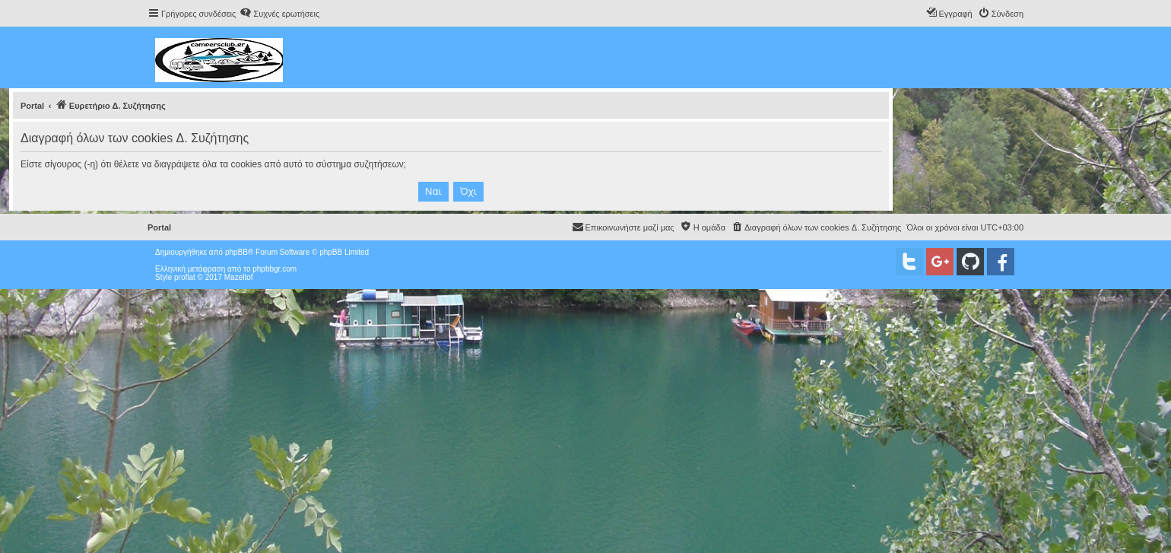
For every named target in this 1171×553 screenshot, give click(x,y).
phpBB (236, 252)
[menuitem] (279, 13)
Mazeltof (238, 277)
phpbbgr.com (274, 269)
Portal (32, 105)
